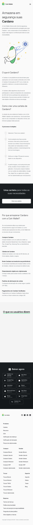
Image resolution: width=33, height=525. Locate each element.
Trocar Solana (7, 486)
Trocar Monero (7, 480)
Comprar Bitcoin (7, 452)
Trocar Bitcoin (7, 477)
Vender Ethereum (23, 461)
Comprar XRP (7, 465)
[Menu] (30, 4)
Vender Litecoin (23, 455)
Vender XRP (22, 465)
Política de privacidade (9, 505)
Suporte (27, 477)
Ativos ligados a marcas (9, 514)
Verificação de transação (10, 440)
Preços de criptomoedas (10, 443)
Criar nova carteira (16, 201)
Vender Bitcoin (23, 452)
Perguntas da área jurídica (10, 511)
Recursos (5, 430)
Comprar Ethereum (8, 461)
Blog (26, 486)
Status (27, 480)
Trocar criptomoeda (8, 493)
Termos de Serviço (8, 502)
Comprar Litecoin (8, 455)
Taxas (26, 483)
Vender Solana (23, 458)
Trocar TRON (7, 483)
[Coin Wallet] (7, 4)
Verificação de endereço (10, 437)
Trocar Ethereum (7, 490)
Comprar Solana (7, 458)
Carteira (5, 427)
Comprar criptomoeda (9, 468)
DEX (4, 433)
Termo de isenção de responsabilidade (13, 508)
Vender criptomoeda (24, 468)
